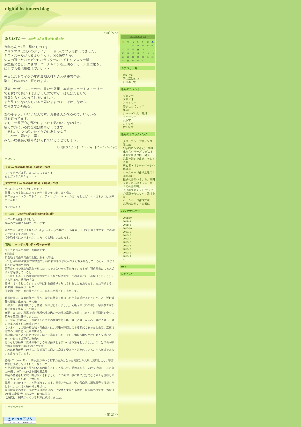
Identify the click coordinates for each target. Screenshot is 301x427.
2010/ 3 (127, 249)
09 (138, 49)
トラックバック (14, 406)
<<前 (107, 33)
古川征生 (128, 123)
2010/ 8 (127, 235)
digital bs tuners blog (27, 8)
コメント (10, 159)
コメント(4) (85, 147)
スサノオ (128, 99)
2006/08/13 (129, 175)
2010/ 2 (127, 252)
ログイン (126, 273)
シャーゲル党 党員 (135, 113)
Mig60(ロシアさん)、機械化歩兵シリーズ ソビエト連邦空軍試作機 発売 (138, 152)
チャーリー (129, 116)
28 (128, 61)
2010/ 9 (127, 231)
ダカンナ (128, 95)
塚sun (126, 109)
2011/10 (127, 217)
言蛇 (8, 244)
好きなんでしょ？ (133, 106)
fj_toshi (9, 213)
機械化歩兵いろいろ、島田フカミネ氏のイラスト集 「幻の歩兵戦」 (139, 183)
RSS (123, 266)
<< (131, 36)
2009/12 (137, 36)
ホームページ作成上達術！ (139, 172)
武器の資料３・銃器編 (136, 203)
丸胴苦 (127, 120)
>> (144, 36)
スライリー (129, 102)
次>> (114, 33)
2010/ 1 (127, 256)
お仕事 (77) (129, 82)
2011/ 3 (127, 224)
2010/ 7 (127, 238)
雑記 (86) (128, 75)
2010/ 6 (127, 242)
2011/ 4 (127, 221)
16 (138, 53)
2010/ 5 (127, 245)
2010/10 (127, 228)
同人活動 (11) (131, 78)
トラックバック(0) (105, 147)
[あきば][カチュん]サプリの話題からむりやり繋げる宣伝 (139, 193)
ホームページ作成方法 (136, 200)
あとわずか (13, 38)
